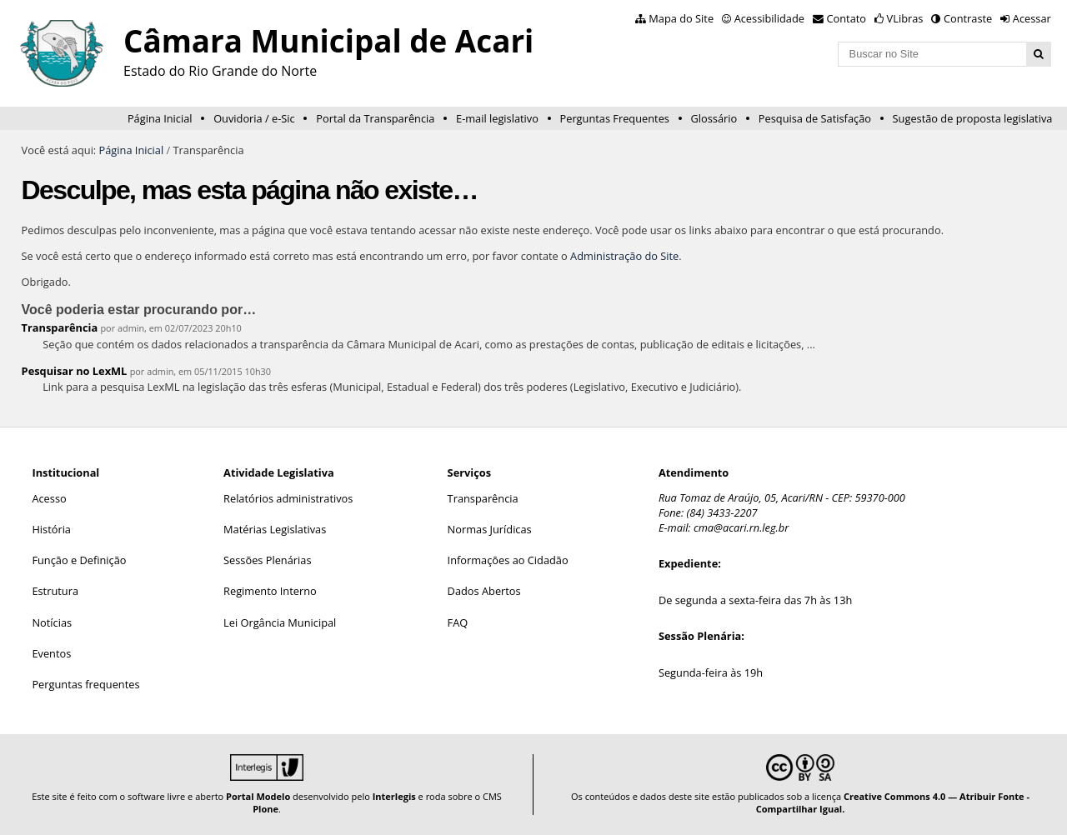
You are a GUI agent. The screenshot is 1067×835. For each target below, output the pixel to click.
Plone (265, 808)
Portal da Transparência (375, 118)
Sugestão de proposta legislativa (973, 118)
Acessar (1032, 18)
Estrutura (55, 590)
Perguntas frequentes (85, 684)
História (51, 529)
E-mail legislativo (497, 118)
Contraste (968, 18)
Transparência (60, 327)
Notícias (52, 622)
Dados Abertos (484, 590)
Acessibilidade (769, 18)
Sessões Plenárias (267, 560)
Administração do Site (624, 255)
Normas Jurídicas (490, 529)
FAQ (458, 622)
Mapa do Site (681, 18)
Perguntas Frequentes (614, 118)
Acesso (49, 498)
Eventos (51, 653)
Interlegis (394, 796)
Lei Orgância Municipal (279, 622)
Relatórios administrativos (288, 498)
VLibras (905, 18)
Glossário (714, 118)
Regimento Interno (270, 590)
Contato (847, 18)
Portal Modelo (258, 796)
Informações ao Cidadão (508, 560)
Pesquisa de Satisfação (815, 118)
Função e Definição (79, 560)
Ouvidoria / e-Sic (254, 118)
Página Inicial (160, 118)
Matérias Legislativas (274, 529)
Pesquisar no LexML (75, 370)
